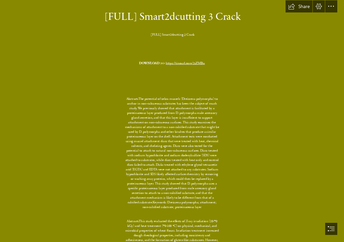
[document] (172, 121)
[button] (299, 6)
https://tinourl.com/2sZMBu (185, 63)
